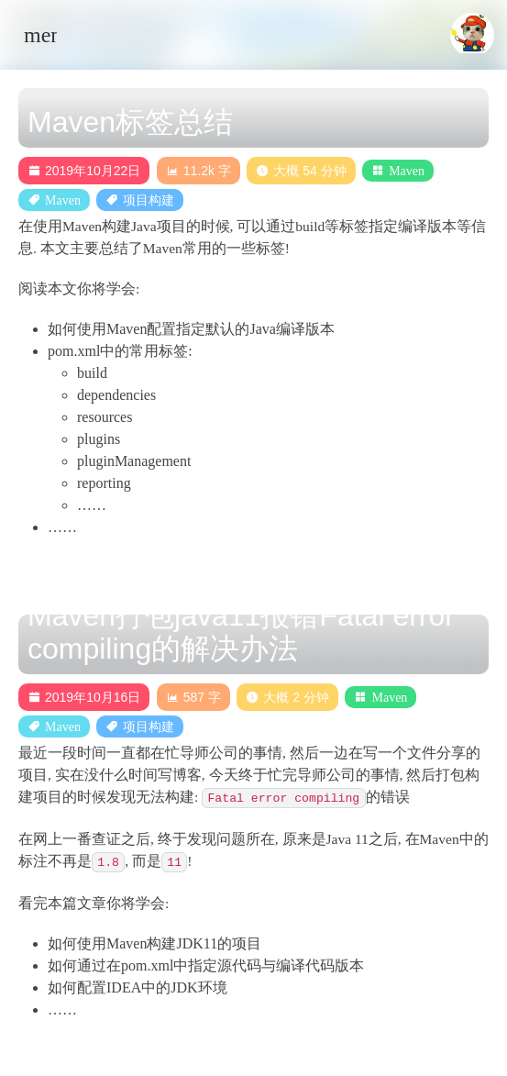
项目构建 (148, 200)
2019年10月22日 (84, 170)
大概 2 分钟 (287, 697)
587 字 (193, 697)
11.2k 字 (198, 170)
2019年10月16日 (84, 697)
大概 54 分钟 (301, 170)
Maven (406, 170)
